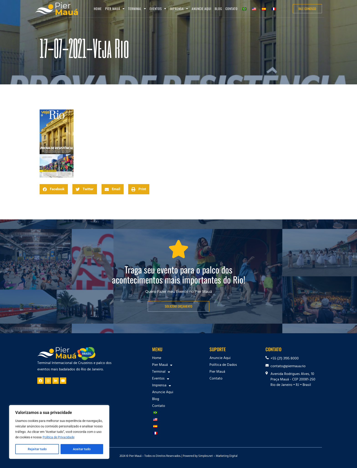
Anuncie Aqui (201, 8)
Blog (218, 8)
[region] (59, 432)
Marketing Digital (226, 456)
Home (98, 8)
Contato (231, 8)
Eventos (158, 9)
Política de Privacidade (58, 437)
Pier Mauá (115, 9)
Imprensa (179, 9)
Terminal (137, 9)
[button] (54, 189)
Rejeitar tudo (37, 449)
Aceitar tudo (82, 449)
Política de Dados (223, 365)
